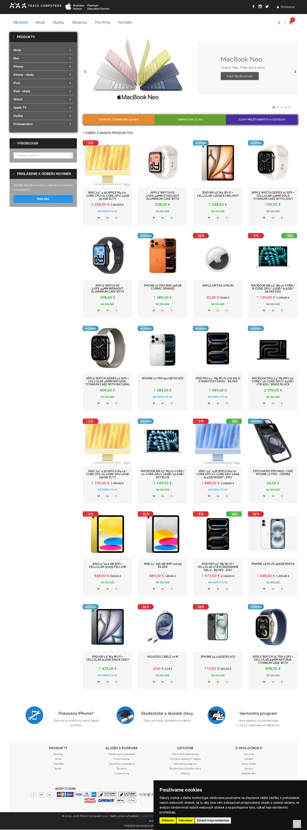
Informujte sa (107, 211)
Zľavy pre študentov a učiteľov (261, 119)
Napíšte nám (248, 773)
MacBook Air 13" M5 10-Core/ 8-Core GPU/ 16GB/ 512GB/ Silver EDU (273, 289)
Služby (58, 22)
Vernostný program (258, 713)
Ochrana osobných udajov (185, 759)
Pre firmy (102, 22)
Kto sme (249, 754)
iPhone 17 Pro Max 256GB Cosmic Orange (163, 287)
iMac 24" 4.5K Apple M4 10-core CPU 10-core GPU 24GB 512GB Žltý (107, 196)
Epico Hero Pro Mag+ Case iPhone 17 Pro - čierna (273, 473)
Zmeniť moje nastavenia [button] (213, 820)
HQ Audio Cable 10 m (162, 656)
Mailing (43, 199)
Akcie (40, 22)
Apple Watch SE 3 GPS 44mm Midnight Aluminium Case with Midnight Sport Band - (107, 290)
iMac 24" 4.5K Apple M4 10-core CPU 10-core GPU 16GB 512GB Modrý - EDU (218, 474)
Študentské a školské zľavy (167, 713)
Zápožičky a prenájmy (121, 764)
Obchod (20, 22)
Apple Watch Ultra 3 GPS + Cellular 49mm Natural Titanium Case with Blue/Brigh (273, 661)
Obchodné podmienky (185, 754)
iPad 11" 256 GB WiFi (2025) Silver (163, 565)
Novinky (58, 754)
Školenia (122, 768)
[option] (190, 68)
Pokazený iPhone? (76, 713)
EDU (290, 236)
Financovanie (122, 759)
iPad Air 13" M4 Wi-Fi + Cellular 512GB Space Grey (107, 658)
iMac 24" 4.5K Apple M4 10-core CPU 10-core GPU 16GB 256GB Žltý (107, 474)
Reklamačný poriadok (122, 754)
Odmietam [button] (186, 820)
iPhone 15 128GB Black (218, 656)
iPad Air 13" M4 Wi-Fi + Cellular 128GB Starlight (218, 194)
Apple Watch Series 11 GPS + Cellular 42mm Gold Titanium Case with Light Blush (273, 197)
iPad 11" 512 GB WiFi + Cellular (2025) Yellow (107, 565)
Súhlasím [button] (168, 820)
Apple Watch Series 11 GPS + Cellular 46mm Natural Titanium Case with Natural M (107, 383)
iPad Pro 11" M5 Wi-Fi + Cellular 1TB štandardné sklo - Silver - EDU (218, 567)
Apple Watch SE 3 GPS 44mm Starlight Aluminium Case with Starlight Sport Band (162, 197)
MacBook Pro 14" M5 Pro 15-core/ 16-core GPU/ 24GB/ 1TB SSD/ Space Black (273, 381)
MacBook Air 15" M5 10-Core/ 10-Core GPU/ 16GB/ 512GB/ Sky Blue (163, 474)
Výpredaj (58, 764)
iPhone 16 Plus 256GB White (273, 564)
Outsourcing (121, 773)
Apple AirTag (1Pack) (218, 285)
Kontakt (125, 22)
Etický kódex (248, 764)
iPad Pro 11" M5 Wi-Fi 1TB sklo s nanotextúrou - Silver (218, 380)
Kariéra (249, 768)
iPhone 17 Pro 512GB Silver (162, 378)
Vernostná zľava (190, 119)
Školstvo (79, 22)
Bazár (58, 768)
